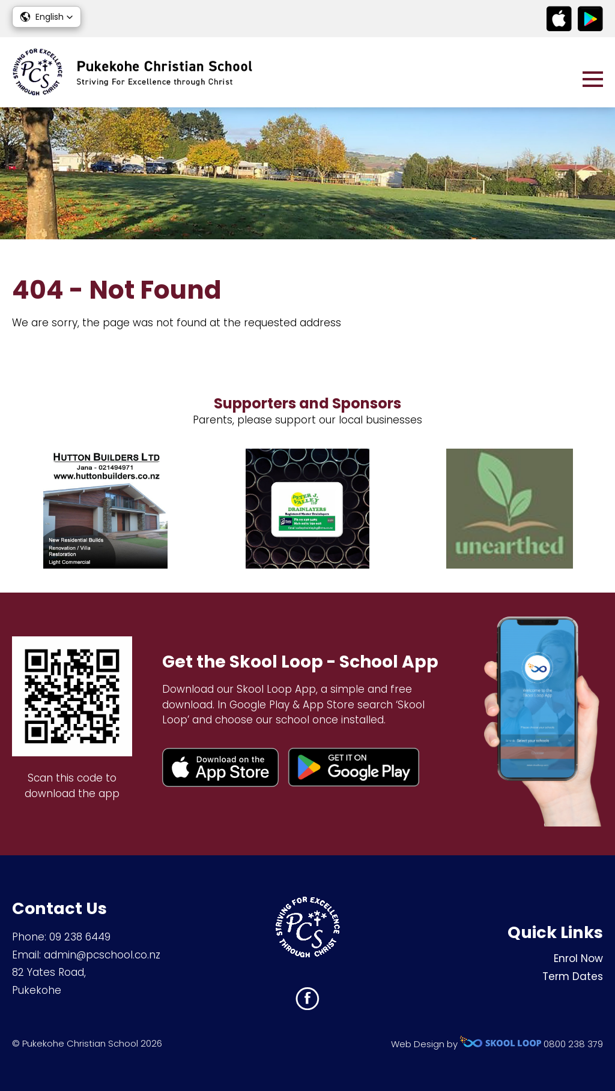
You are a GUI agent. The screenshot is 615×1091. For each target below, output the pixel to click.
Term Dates (572, 976)
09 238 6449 (80, 937)
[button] (46, 16)
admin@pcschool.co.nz (102, 955)
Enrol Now (578, 958)
